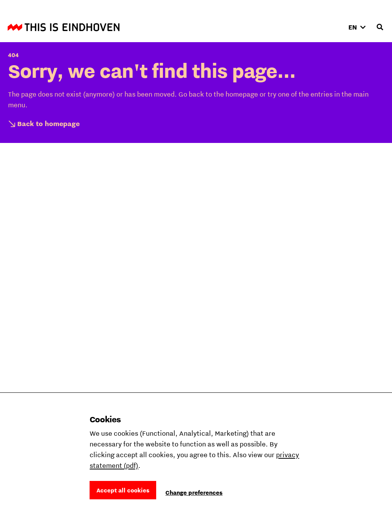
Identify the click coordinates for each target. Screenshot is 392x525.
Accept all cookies (122, 490)
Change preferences (193, 492)
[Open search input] (380, 27)
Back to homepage (48, 124)
